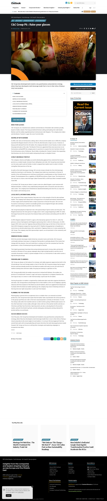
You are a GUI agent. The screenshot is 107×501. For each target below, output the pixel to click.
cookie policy (21, 492)
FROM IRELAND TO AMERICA (19, 108)
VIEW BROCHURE (18, 120)
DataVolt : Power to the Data (77, 149)
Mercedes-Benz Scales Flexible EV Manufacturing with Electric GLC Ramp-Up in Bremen (38, 11)
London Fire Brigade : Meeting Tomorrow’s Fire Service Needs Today (78, 157)
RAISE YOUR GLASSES (18, 96)
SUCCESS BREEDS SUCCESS (19, 113)
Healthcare (80, 160)
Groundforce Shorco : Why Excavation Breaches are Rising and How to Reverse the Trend (79, 239)
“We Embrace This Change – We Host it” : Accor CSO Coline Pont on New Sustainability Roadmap (53, 445)
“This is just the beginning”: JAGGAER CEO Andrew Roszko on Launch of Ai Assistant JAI (78, 247)
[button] (82, 7)
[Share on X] (86, 28)
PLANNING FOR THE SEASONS (20, 111)
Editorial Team (16, 28)
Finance (80, 297)
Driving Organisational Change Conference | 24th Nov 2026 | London (78, 361)
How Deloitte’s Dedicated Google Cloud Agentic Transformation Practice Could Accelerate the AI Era (81, 445)
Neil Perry (71, 484)
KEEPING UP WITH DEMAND (19, 99)
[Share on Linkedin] (91, 28)
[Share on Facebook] (84, 28)
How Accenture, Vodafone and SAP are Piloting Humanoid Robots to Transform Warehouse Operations (79, 275)
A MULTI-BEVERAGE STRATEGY (20, 101)
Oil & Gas (80, 329)
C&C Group (18, 20)
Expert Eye (80, 215)
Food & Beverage (40, 20)
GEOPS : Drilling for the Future (77, 163)
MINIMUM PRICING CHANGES (20, 106)
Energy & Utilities (82, 202)
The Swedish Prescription (76, 205)
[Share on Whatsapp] (88, 28)
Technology (80, 151)
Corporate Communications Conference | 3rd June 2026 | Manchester (77, 345)
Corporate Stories (28, 20)
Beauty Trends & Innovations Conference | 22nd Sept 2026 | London (78, 353)
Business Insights (82, 189)
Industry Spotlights (82, 146)
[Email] (93, 28)
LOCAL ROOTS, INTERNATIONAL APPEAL (22, 104)
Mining (80, 165)
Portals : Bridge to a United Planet (78, 192)
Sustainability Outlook (75, 491)
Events (82, 348)
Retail (78, 356)
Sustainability (46, 439)
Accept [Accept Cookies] (8, 496)
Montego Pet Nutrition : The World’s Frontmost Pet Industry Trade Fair (23, 444)
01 (12, 20)
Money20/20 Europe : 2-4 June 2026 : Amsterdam (82, 367)
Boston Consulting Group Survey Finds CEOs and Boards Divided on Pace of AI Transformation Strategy (79, 255)
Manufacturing (82, 176)
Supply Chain (81, 310)
